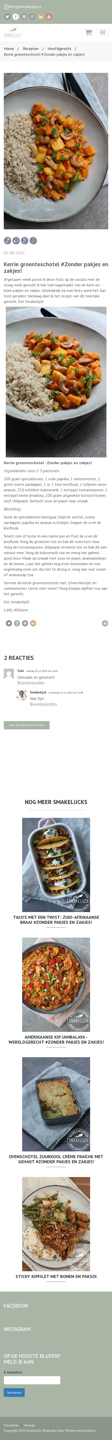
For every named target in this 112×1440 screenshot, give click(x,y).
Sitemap (29, 1425)
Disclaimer (11, 1425)
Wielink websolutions (80, 1430)
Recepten (31, 48)
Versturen (14, 1392)
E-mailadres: (13, 1372)
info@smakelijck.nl (25, 6)
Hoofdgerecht (59, 48)
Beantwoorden (30, 682)
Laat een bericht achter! (27, 725)
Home (9, 48)
